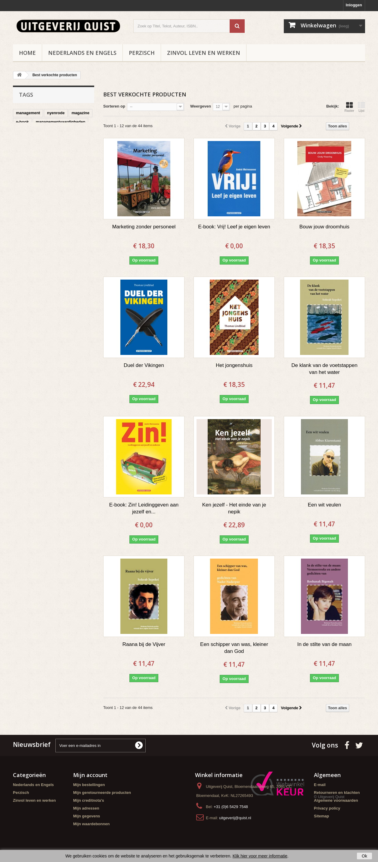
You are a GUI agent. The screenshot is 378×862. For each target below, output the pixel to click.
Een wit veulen (324, 505)
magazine (80, 113)
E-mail (320, 784)
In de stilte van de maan (324, 644)
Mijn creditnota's (88, 800)
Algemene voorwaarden (336, 800)
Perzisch (142, 52)
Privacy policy (327, 808)
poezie (45, 131)
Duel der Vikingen (144, 365)
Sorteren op (114, 106)
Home (27, 52)
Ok (364, 856)
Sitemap (321, 816)
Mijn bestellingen (89, 784)
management (28, 113)
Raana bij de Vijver (143, 644)
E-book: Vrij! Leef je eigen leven (234, 227)
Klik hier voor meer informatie (260, 856)
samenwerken (58, 149)
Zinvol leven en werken (203, 52)
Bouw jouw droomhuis (324, 227)
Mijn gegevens (86, 816)
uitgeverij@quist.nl (235, 818)
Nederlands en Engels (82, 52)
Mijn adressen (86, 808)
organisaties (69, 131)
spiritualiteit (27, 149)
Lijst (361, 107)
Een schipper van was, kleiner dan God (234, 647)
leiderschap (60, 140)
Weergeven (200, 106)
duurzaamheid (29, 140)
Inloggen (354, 5)
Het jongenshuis (234, 365)
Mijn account (90, 775)
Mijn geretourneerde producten (102, 792)
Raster (349, 107)
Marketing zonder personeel (144, 227)
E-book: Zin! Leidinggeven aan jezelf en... (144, 508)
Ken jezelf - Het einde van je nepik (234, 508)
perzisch (24, 131)
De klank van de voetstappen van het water (324, 368)
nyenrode (56, 113)
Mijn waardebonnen (91, 824)
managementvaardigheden (60, 122)
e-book (22, 122)
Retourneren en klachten (337, 792)
